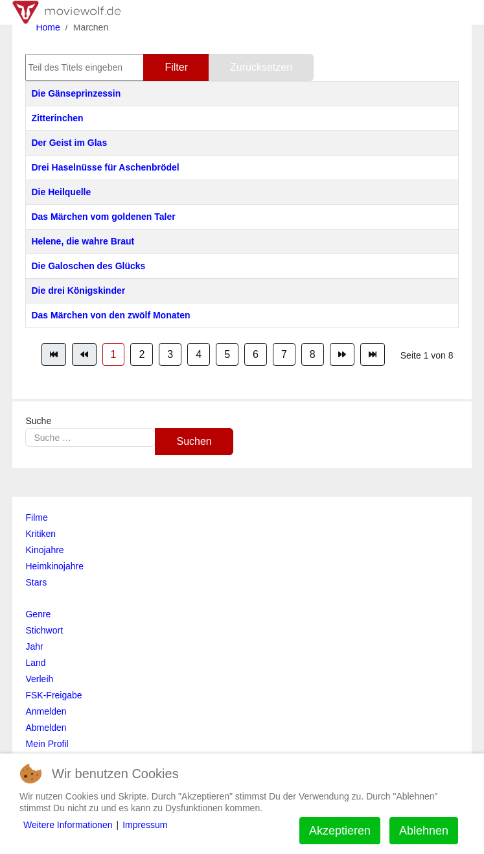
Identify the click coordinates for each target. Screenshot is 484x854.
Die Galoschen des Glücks (88, 266)
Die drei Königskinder (78, 290)
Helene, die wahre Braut (82, 241)
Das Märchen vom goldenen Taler (103, 216)
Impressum (144, 825)
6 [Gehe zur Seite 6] (256, 354)
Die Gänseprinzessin (76, 93)
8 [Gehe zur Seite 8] (313, 354)
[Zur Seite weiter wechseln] (342, 354)
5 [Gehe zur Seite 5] (227, 354)
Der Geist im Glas (69, 142)
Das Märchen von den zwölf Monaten (110, 315)
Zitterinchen (57, 118)
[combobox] (90, 437)
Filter (176, 67)
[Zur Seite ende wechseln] (372, 354)
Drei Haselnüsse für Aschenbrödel (105, 167)
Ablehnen (423, 830)
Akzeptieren (340, 830)
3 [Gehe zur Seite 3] (170, 354)
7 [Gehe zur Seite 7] (284, 354)
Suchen (193, 441)
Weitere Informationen (67, 825)
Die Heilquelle (61, 192)
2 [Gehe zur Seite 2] (141, 354)
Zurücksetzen (261, 67)
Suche (38, 421)
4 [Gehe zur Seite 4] (199, 354)
